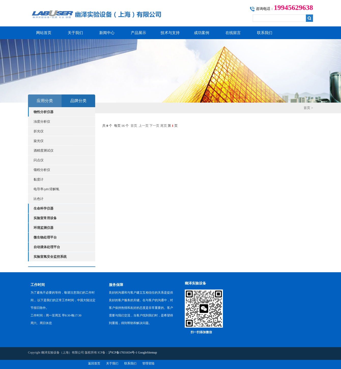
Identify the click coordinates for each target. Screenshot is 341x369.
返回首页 (94, 363)
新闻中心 (107, 33)
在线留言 (233, 33)
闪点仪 (39, 160)
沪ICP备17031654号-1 (122, 352)
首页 (307, 108)
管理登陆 (148, 363)
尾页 (163, 125)
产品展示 (138, 33)
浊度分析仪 (42, 121)
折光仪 (39, 131)
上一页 (144, 125)
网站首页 (43, 33)
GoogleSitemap (147, 352)
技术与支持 (170, 33)
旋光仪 (39, 141)
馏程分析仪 (42, 170)
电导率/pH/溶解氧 (46, 189)
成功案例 (201, 33)
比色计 (39, 199)
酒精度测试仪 (43, 150)
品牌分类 (78, 101)
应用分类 (45, 101)
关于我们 (75, 33)
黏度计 (39, 179)
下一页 (154, 125)
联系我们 (264, 33)
